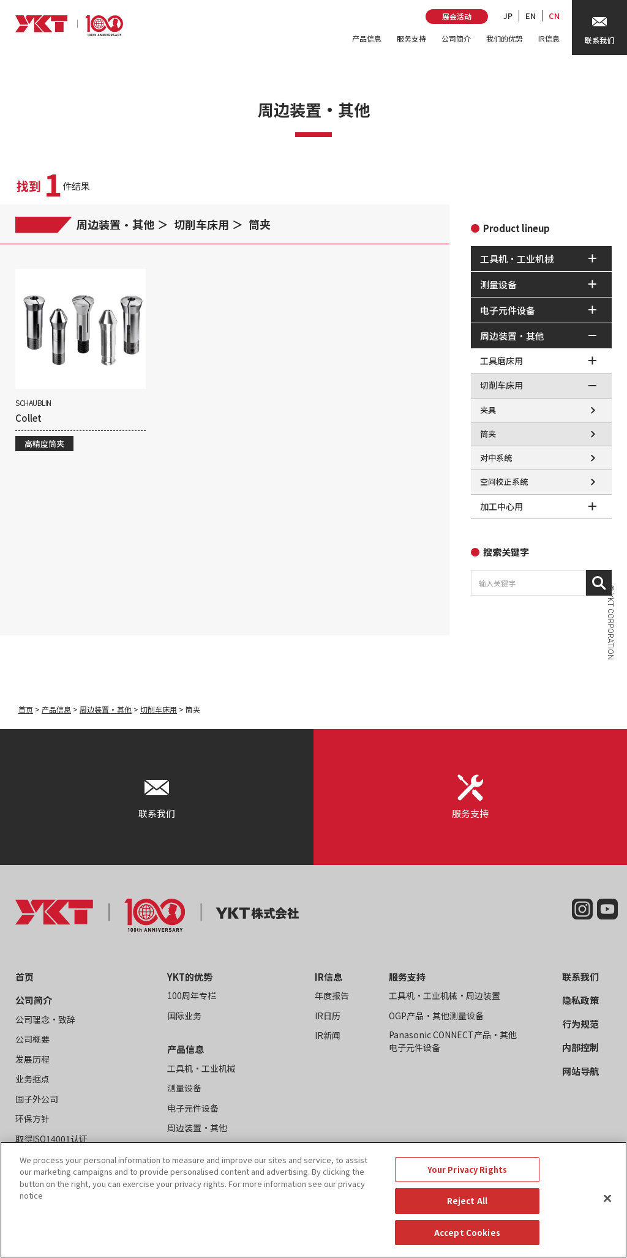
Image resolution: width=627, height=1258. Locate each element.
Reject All (467, 1212)
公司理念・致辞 (45, 1019)
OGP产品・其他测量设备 (436, 1015)
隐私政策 (580, 1000)
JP (507, 15)
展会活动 (456, 16)
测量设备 (184, 1088)
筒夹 (260, 224)
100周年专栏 (191, 995)
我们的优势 (504, 38)
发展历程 (32, 1059)
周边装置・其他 (115, 224)
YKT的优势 (189, 976)
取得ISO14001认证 (51, 1139)
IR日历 (327, 1015)
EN (530, 15)
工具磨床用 (501, 360)
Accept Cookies (467, 1244)
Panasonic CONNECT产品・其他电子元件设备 (453, 1041)
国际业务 (184, 1015)
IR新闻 (327, 1035)
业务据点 (32, 1079)
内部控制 (580, 1047)
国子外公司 (36, 1099)
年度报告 (332, 995)
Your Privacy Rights (467, 1180)
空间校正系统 (504, 481)
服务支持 (411, 38)
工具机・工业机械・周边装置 (444, 995)
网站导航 (580, 1071)
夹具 (488, 410)
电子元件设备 (193, 1108)
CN (554, 15)
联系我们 (580, 976)
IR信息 (549, 38)
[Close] (607, 1209)
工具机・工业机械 (201, 1068)
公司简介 (456, 38)
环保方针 (32, 1118)
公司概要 (32, 1039)
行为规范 (580, 1023)
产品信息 (366, 38)
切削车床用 (201, 224)
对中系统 (496, 457)
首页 (25, 709)
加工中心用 (501, 506)
